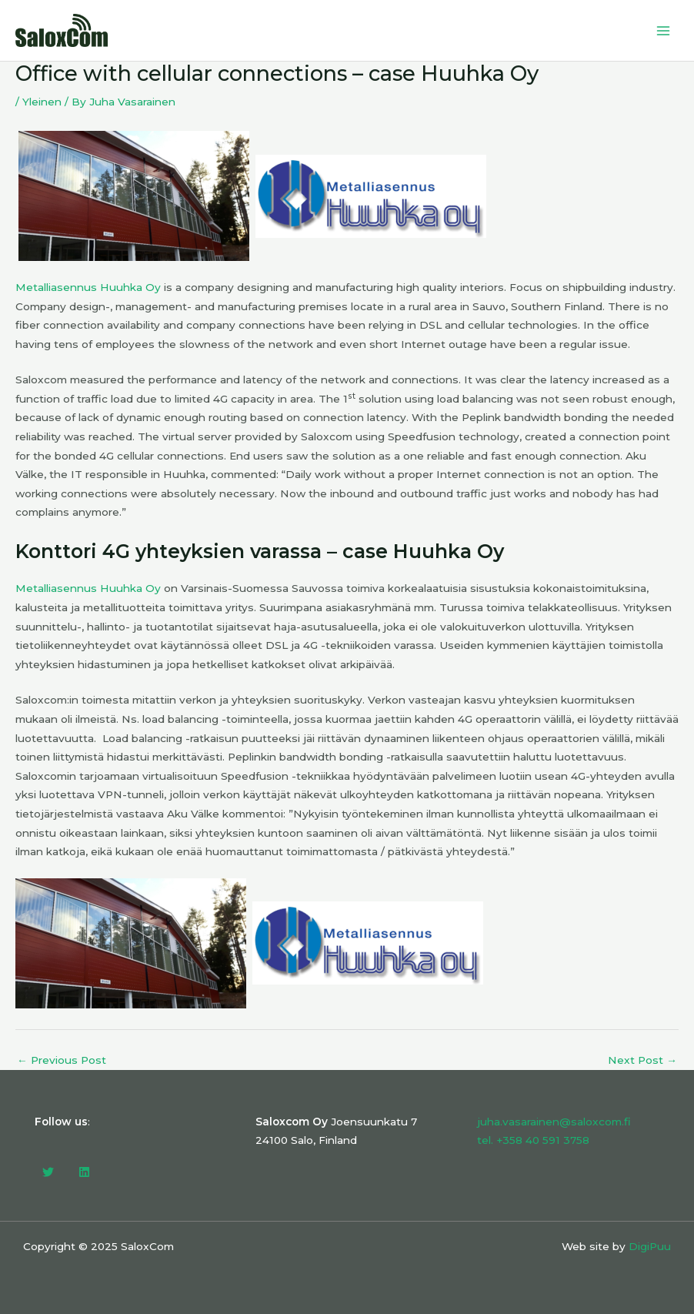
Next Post (642, 1060)
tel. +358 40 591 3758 (533, 1140)
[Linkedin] (84, 1172)
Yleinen (42, 101)
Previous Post (61, 1060)
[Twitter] (48, 1172)
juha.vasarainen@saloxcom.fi (554, 1121)
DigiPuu (650, 1246)
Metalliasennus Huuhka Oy (88, 287)
